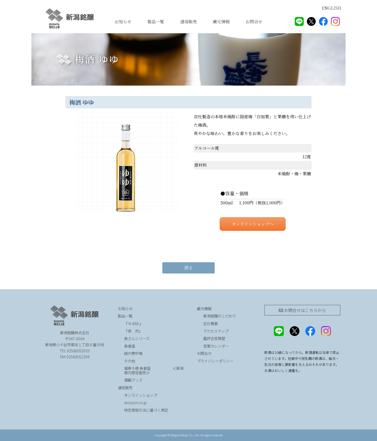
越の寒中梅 (133, 353)
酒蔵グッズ (133, 380)
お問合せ (254, 22)
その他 (129, 361)
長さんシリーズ (136, 338)
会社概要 (210, 323)
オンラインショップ (140, 395)
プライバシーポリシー (215, 361)
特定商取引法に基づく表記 (146, 410)
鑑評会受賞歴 (214, 338)
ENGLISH (331, 8)
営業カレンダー (216, 346)
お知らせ (123, 22)
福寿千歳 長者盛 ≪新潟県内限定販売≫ (154, 370)
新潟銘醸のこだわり (219, 316)
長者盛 (129, 346)
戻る (188, 268)
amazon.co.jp (135, 402)
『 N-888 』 (133, 323)
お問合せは (302, 310)
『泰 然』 (147, 331)
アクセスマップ (216, 331)
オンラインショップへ (253, 224)
